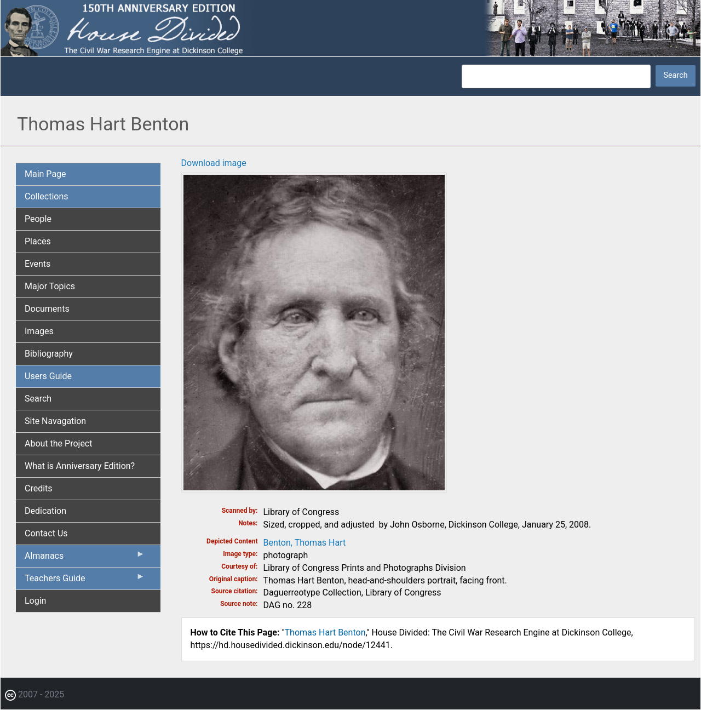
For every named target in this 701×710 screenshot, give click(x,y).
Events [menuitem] (37, 264)
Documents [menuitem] (47, 309)
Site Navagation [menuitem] (55, 421)
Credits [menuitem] (39, 488)
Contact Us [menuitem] (46, 533)
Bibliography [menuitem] (49, 353)
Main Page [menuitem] (45, 174)
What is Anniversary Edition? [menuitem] (80, 466)
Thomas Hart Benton (325, 632)
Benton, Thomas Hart (304, 542)
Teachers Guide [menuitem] (85, 580)
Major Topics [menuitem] (50, 286)
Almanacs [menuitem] (85, 558)
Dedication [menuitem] (45, 511)
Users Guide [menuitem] (48, 376)
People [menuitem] (38, 219)
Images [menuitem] (39, 331)
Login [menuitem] (35, 601)
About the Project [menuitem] (58, 443)
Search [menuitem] (38, 398)
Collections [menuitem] (46, 196)
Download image (213, 163)
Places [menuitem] (38, 241)
